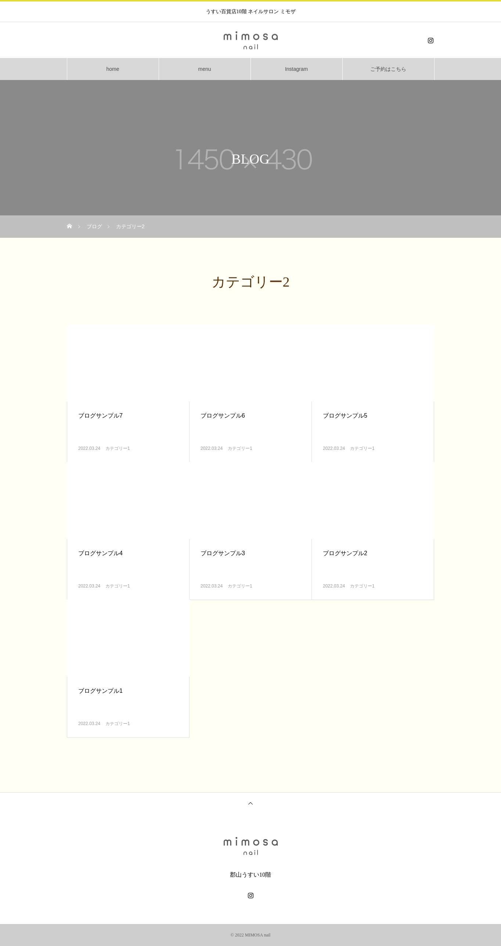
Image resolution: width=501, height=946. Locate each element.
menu (204, 69)
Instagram (296, 69)
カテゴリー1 (117, 448)
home (112, 69)
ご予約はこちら (388, 69)
